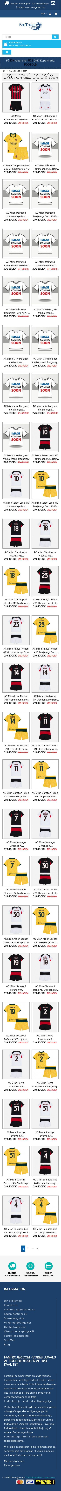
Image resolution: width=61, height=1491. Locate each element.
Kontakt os (11, 1305)
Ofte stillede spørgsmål (19, 1331)
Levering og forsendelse (19, 1309)
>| (37, 1248)
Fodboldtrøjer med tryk (19, 1401)
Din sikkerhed (13, 1300)
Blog (7, 1344)
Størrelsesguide (14, 1318)
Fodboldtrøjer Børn (16, 1436)
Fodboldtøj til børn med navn (40, 1477)
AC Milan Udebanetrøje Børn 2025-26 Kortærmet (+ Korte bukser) (45, 120)
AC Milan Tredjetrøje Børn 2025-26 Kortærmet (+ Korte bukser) (15, 169)
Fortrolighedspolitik (16, 1335)
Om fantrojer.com (15, 1327)
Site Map (9, 1340)
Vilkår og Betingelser (17, 1322)
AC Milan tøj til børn (18, 71)
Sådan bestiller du (15, 1314)
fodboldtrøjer (38, 1380)
